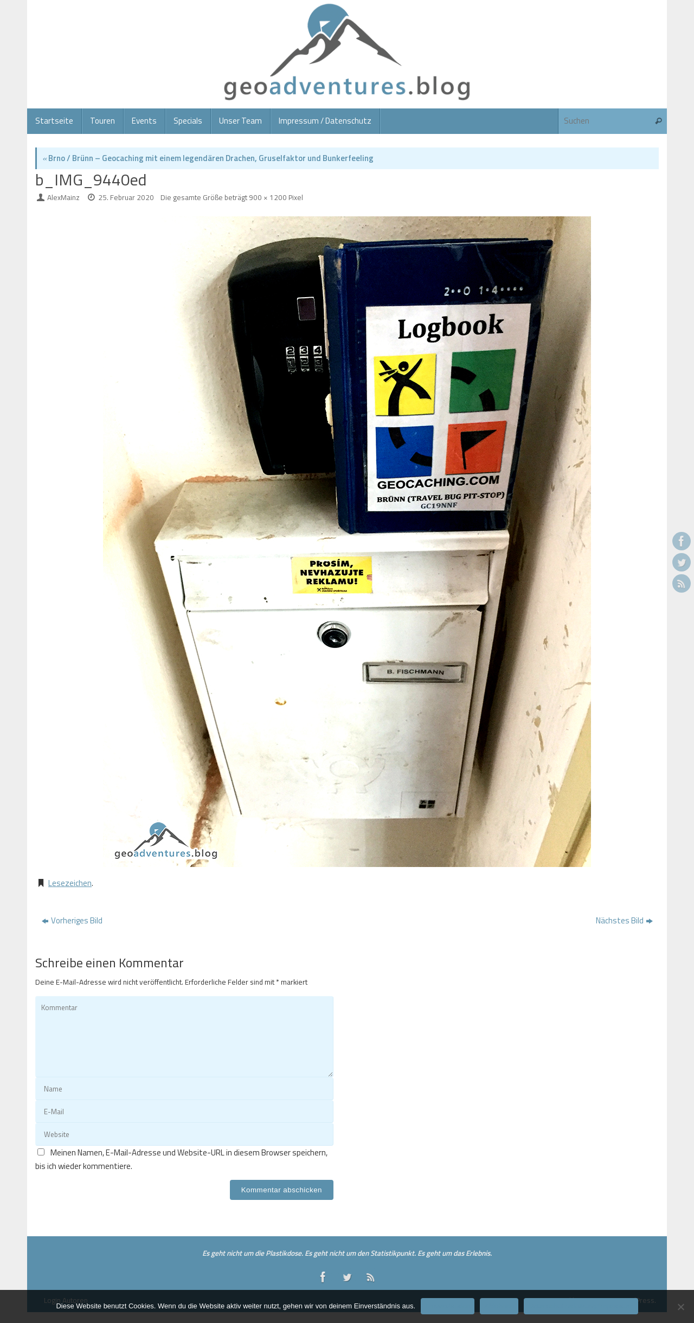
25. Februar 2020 (126, 197)
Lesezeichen (70, 883)
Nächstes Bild (624, 920)
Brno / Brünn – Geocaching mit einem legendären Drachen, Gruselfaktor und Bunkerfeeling (208, 158)
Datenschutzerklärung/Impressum (580, 1306)
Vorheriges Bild (72, 920)
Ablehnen (499, 1306)
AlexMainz (63, 197)
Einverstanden (447, 1306)
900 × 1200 (268, 197)
